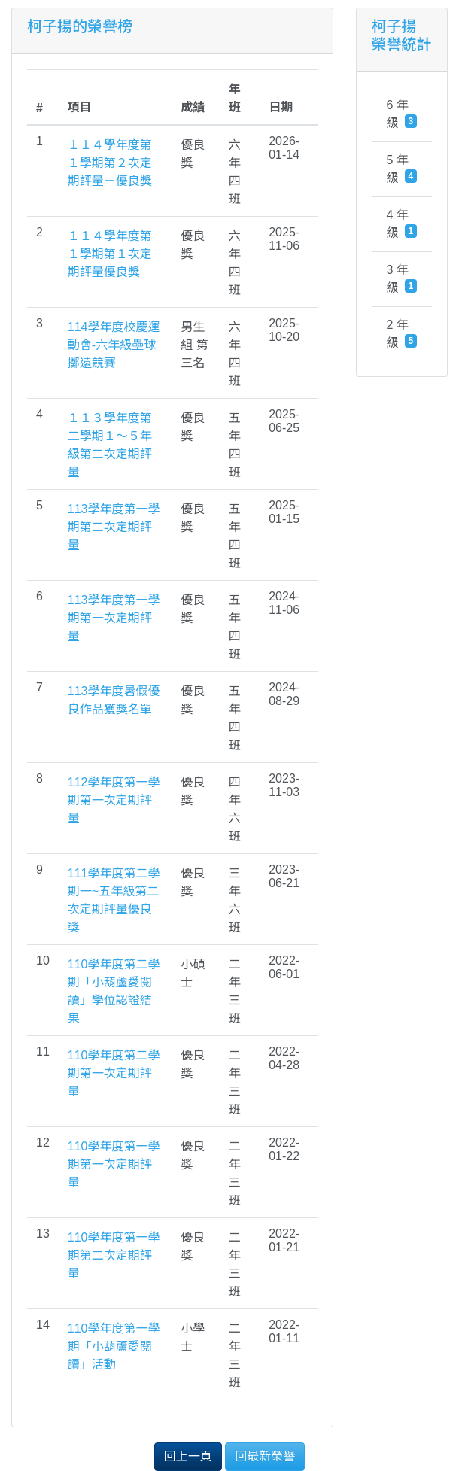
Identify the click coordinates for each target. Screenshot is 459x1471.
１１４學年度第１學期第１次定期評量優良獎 (110, 253)
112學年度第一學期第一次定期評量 (114, 800)
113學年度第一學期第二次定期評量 (114, 527)
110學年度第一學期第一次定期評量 (114, 1164)
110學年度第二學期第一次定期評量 (114, 1073)
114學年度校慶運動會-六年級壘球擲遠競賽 (114, 345)
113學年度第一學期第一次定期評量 (114, 618)
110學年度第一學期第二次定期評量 (114, 1255)
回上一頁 (188, 1456)
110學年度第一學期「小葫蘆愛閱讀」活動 (114, 1346)
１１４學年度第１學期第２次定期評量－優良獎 (110, 162)
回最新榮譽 (265, 1456)
